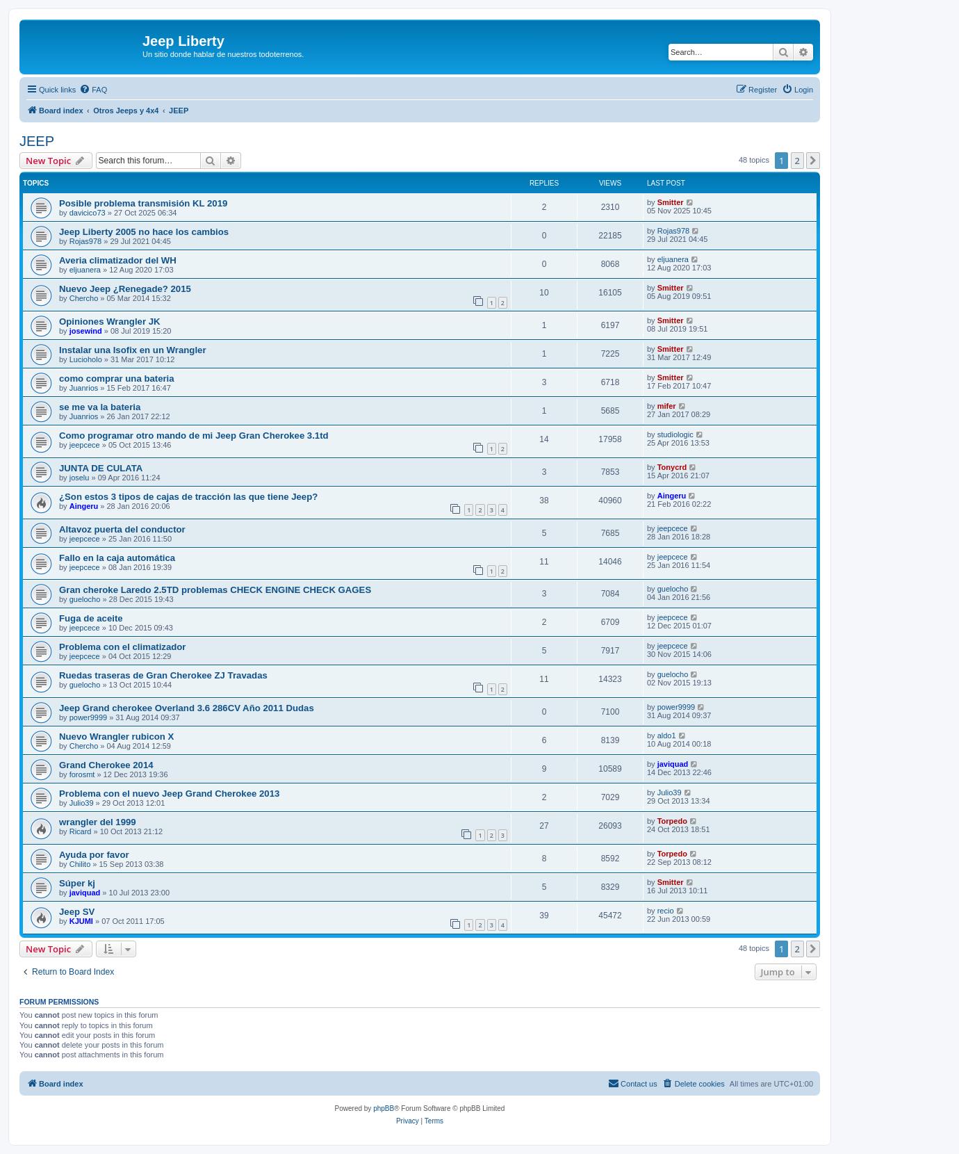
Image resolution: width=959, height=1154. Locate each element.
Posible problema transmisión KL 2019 (143, 203)
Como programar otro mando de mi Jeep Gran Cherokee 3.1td (194, 435)
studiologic (675, 434)
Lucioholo (85, 359)
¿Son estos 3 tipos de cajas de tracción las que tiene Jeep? (188, 496)
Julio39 (81, 803)
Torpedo (672, 821)
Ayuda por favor (94, 855)
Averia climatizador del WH (118, 260)
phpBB (383, 1108)
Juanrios (84, 388)
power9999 (88, 717)
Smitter (670, 202)
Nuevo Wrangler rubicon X (116, 736)
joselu (79, 477)
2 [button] (797, 160)
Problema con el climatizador (122, 647)
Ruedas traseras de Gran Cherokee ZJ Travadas (163, 675)
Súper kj (77, 883)
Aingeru (84, 506)
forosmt (82, 774)
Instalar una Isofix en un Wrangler (132, 350)
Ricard (80, 831)
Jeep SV (77, 912)
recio (665, 911)
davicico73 (87, 213)
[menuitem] (93, 89)
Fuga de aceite (91, 618)
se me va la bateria (99, 407)
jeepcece (84, 445)
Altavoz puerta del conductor (122, 529)
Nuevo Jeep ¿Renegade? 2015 (125, 289)
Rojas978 (85, 241)
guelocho (85, 599)
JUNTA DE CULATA (100, 468)
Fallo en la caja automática (117, 558)
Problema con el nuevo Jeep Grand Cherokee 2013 (169, 793)
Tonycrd (672, 467)
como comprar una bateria (116, 378)
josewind (85, 331)
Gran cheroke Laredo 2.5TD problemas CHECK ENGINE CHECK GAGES (215, 590)
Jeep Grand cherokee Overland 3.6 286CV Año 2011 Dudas (186, 708)
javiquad (673, 764)
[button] (813, 160)
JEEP (36, 141)
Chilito (80, 864)
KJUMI (81, 921)
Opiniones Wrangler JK (110, 321)
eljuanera (85, 270)
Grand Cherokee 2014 (106, 765)
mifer (666, 406)
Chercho (84, 298)
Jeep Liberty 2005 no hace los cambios (144, 232)
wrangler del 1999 (97, 822)
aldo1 (666, 735)
